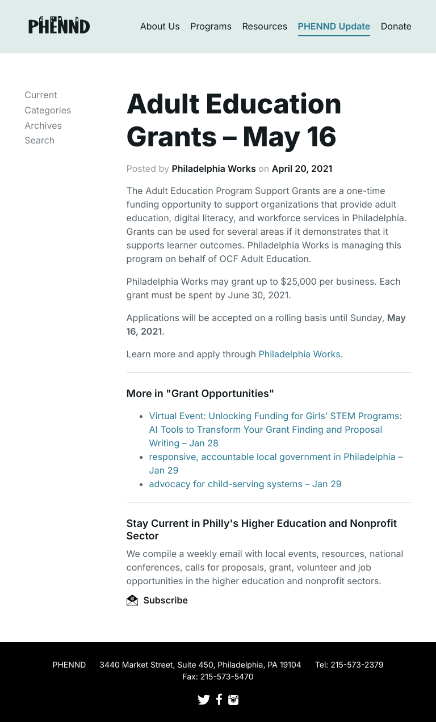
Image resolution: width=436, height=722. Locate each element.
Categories (47, 110)
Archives (43, 125)
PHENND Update (334, 26)
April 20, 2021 (302, 168)
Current (40, 94)
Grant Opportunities (220, 394)
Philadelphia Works (213, 168)
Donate (396, 26)
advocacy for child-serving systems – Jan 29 (245, 483)
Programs (211, 26)
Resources (265, 26)
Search (39, 140)
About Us (160, 26)
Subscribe (157, 600)
